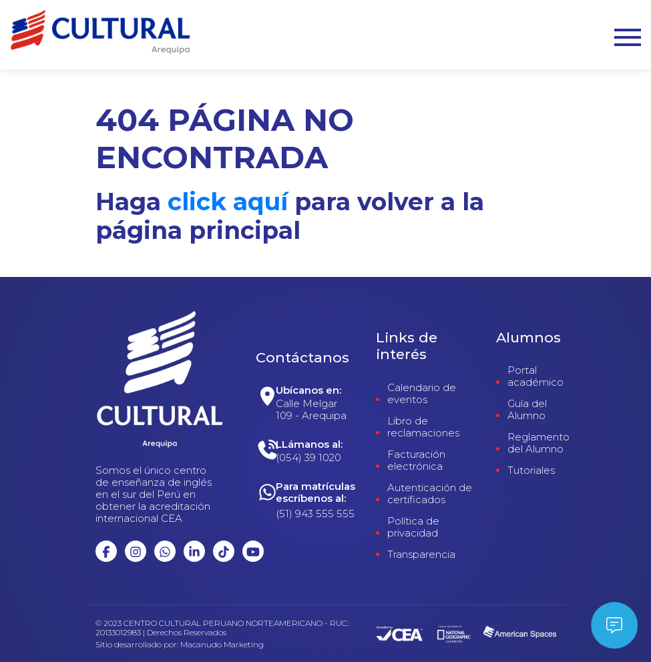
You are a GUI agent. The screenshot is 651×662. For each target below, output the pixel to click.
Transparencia (421, 555)
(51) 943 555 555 (315, 513)
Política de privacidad (413, 527)
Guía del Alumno (527, 410)
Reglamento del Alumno (538, 443)
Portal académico (535, 376)
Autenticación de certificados (429, 494)
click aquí (228, 201)
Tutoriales (531, 470)
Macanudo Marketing (222, 644)
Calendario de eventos (421, 394)
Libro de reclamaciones (423, 427)
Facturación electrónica (416, 460)
